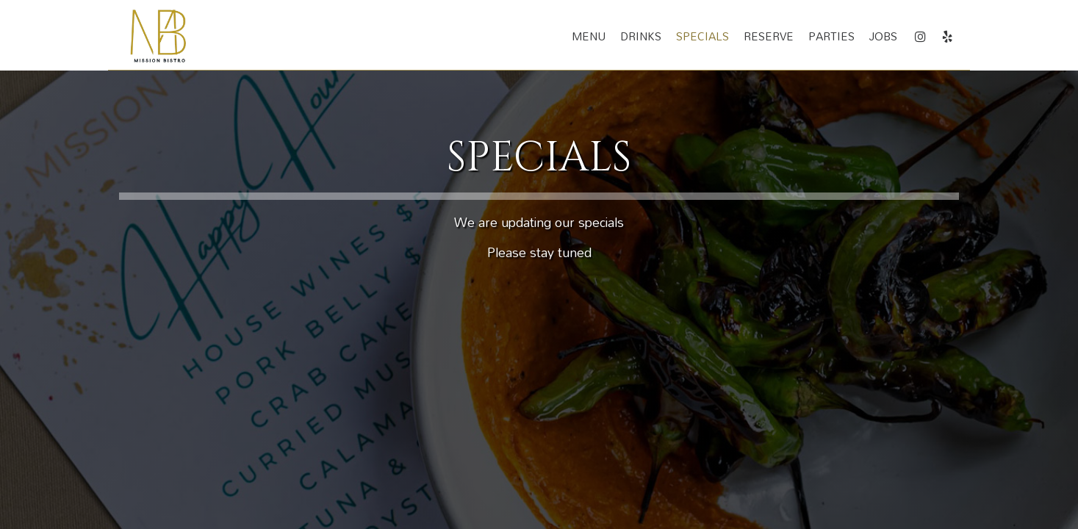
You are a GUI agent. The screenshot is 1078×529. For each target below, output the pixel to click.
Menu (589, 36)
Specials (702, 36)
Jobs (883, 36)
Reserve (769, 36)
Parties (831, 36)
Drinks (640, 36)
